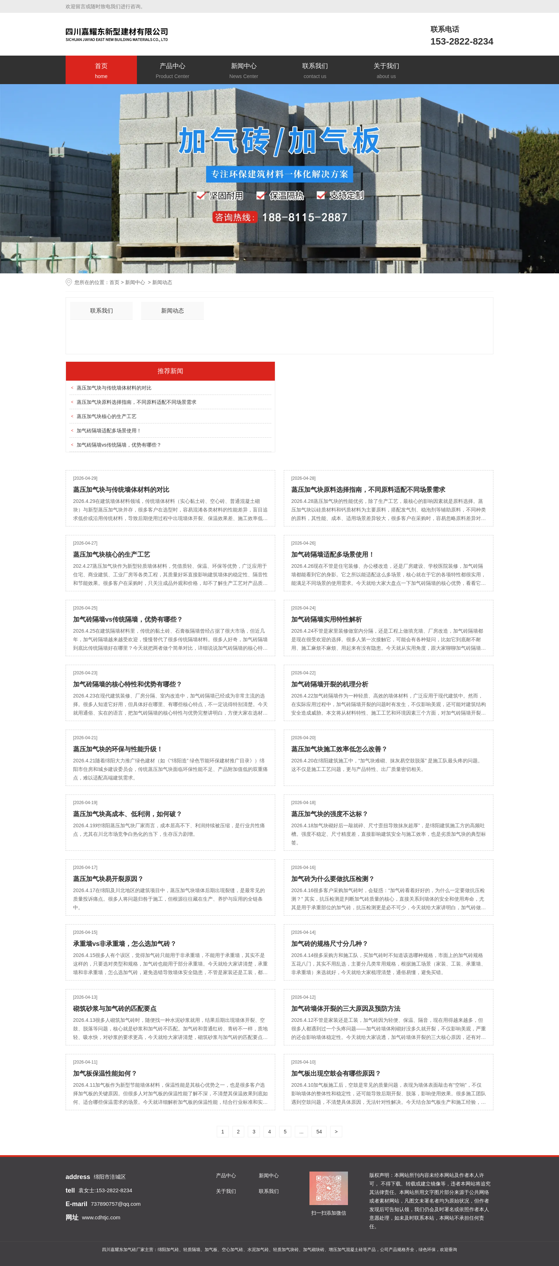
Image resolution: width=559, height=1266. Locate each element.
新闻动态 (172, 311)
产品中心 (172, 71)
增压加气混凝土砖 (346, 1249)
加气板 (211, 1249)
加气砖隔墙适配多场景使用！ (109, 430)
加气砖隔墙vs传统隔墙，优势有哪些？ (119, 445)
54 (319, 1131)
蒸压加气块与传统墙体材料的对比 (114, 388)
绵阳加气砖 (168, 1249)
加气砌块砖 (313, 1249)
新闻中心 (244, 71)
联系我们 (315, 71)
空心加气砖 (232, 1249)
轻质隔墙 (191, 1249)
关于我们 (386, 71)
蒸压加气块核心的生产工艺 (107, 416)
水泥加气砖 (258, 1249)
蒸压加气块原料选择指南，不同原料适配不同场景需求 (136, 402)
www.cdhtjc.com (101, 1217)
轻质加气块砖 (286, 1249)
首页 (101, 71)
